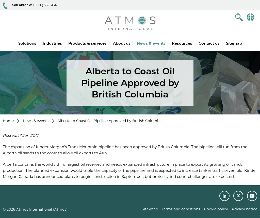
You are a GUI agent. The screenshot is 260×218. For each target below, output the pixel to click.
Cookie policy (216, 209)
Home (8, 121)
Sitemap (234, 43)
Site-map (150, 209)
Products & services (87, 43)
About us (122, 43)
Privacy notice (244, 209)
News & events (151, 43)
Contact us (209, 43)
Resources (182, 43)
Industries (52, 43)
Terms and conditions (181, 209)
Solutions (27, 43)
